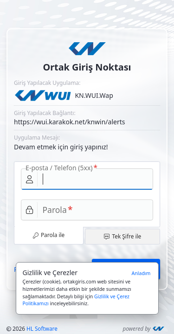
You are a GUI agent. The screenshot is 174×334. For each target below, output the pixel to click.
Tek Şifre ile (122, 236)
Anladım (141, 273)
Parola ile (49, 234)
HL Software (42, 328)
